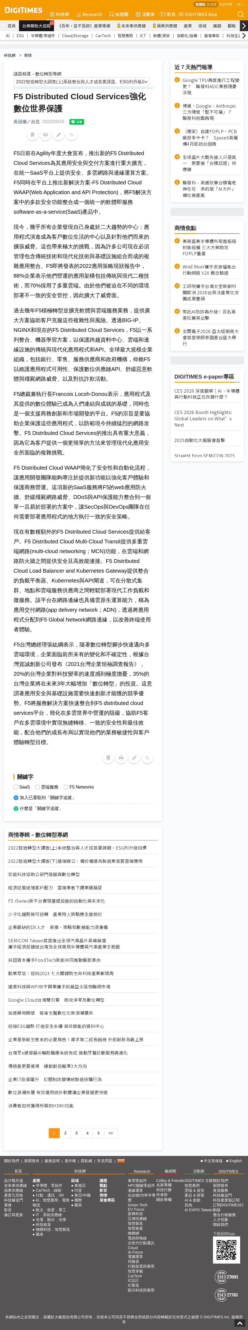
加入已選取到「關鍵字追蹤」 (48, 797)
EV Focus (136, 1209)
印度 (78, 1190)
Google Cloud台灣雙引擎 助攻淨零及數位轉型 (56, 1000)
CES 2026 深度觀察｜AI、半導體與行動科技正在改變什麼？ (207, 394)
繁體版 (200, 4)
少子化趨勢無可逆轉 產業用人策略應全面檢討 (55, 914)
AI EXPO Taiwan (198, 1210)
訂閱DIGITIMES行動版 (228, 1207)
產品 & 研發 (194, 1195)
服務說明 (52, 1161)
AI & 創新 (192, 1200)
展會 (8, 1205)
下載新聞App (224, 1234)
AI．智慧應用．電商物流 (51, 1202)
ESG (20, 35)
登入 (240, 4)
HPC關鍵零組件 (141, 1185)
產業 (188, 25)
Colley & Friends (170, 1180)
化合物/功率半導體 (141, 1197)
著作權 (70, 1161)
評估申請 (225, 4)
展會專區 (212, 35)
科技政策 (43, 1224)
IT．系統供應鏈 (49, 1215)
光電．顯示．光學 (51, 1219)
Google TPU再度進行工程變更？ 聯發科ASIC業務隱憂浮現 (211, 86)
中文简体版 (213, 1161)
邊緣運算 (135, 1190)
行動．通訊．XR (50, 1195)
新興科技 (135, 1214)
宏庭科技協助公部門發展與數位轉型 (44, 874)
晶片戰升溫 (13, 1180)
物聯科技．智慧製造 (53, 1229)
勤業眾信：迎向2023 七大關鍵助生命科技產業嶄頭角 (61, 973)
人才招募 (220, 1219)
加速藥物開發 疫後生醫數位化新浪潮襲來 (50, 1013)
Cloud (133, 1248)
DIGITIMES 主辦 (198, 1180)
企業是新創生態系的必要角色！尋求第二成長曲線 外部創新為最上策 (76, 1039)
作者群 (162, 1195)
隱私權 (86, 1161)
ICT (143, 35)
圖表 (39, 1234)
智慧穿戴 (135, 1271)
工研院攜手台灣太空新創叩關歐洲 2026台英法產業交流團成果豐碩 (211, 292)
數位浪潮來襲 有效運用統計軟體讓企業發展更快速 (58, 1092)
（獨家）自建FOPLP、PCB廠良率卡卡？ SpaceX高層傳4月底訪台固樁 (210, 137)
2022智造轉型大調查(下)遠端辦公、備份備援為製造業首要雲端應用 (75, 861)
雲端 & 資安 (194, 1190)
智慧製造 (135, 1223)
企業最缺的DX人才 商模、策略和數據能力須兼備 (58, 927)
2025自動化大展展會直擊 (199, 440)
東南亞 (80, 1185)
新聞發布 (31, 1161)
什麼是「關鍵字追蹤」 (41, 808)
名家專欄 (163, 1185)
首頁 (12, 25)
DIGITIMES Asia (198, 14)
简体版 (212, 4)
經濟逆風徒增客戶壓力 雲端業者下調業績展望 (55, 887)
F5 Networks (81, 787)
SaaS (24, 787)
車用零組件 (137, 1180)
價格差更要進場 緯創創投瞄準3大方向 (47, 1066)
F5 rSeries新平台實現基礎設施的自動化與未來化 (56, 901)
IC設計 (133, 1280)
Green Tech (137, 1205)
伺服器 (133, 1261)
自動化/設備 (187, 35)
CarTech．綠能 (48, 1190)
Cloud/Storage (75, 35)
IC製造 (133, 1285)
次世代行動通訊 (141, 1243)
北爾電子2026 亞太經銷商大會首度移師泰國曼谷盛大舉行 (211, 337)
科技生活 (234, 35)
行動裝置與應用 (141, 1266)
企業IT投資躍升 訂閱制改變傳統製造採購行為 (55, 1079)
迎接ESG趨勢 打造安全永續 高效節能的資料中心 (56, 1026)
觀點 (232, 25)
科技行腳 (163, 1190)
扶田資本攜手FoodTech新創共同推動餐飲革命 (54, 960)
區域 (202, 25)
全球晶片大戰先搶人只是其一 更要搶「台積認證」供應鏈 (209, 163)
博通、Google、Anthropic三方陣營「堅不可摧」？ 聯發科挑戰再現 (209, 112)
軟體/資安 (161, 35)
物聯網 (133, 1233)
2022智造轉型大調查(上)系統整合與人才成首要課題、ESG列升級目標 (77, 848)
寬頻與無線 (137, 1238)
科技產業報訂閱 (226, 1200)
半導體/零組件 (43, 35)
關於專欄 (163, 1199)
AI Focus (135, 1252)
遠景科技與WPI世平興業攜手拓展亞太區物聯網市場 (59, 986)
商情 (28, 55)
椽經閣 (118, 14)
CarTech (103, 35)
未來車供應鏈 (131, 25)
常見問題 (104, 1161)
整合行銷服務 (224, 1215)
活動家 (145, 14)
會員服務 (220, 1190)
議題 (217, 25)
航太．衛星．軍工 (51, 1210)
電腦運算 (135, 1256)
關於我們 (11, 1161)
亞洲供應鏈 (137, 1218)
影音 (167, 14)
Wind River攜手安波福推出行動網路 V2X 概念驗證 (209, 270)
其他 (188, 1205)
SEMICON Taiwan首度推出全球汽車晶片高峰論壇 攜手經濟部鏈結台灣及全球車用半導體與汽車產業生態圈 (64, 943)
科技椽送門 (13, 1200)
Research (89, 14)
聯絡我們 (220, 1224)
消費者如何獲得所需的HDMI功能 (41, 1106)
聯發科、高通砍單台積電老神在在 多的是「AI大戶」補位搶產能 (209, 189)
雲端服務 (49, 787)
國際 (78, 1200)
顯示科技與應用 (141, 1290)
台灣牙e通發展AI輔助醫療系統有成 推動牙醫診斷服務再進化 (68, 1053)
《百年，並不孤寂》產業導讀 (83, 25)
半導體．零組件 (49, 1185)
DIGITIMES (228, 1171)
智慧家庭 (135, 1228)
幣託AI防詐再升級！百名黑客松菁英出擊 (209, 315)
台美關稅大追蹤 (38, 24)
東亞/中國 (82, 1195)
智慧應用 (125, 35)
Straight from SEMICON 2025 (204, 456)
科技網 (59, 14)
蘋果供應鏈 (164, 25)
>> (111, 1133)
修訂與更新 (13, 1215)
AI (7, 35)
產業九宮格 (13, 1195)
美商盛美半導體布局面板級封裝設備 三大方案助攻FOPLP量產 (209, 247)
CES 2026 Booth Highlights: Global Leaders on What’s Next (203, 418)
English (235, 1161)
